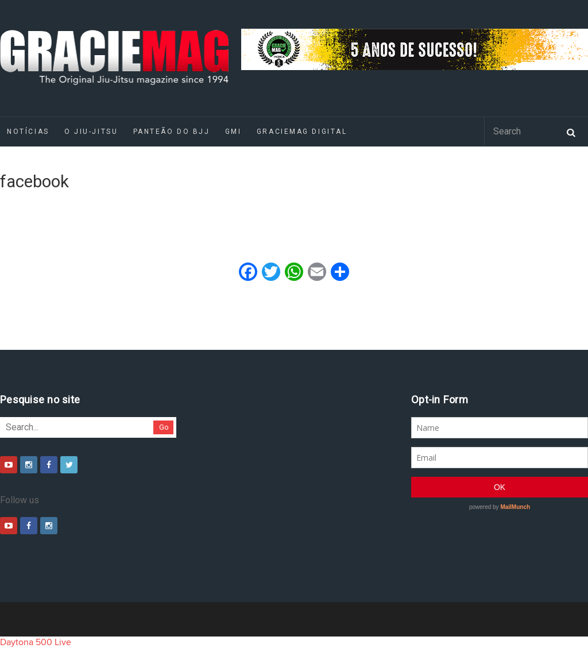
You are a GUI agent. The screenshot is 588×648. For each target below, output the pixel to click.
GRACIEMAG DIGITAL (302, 132)
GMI (233, 132)
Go (164, 427)
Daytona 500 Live (35, 642)
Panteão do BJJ (171, 132)
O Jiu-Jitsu (91, 132)
